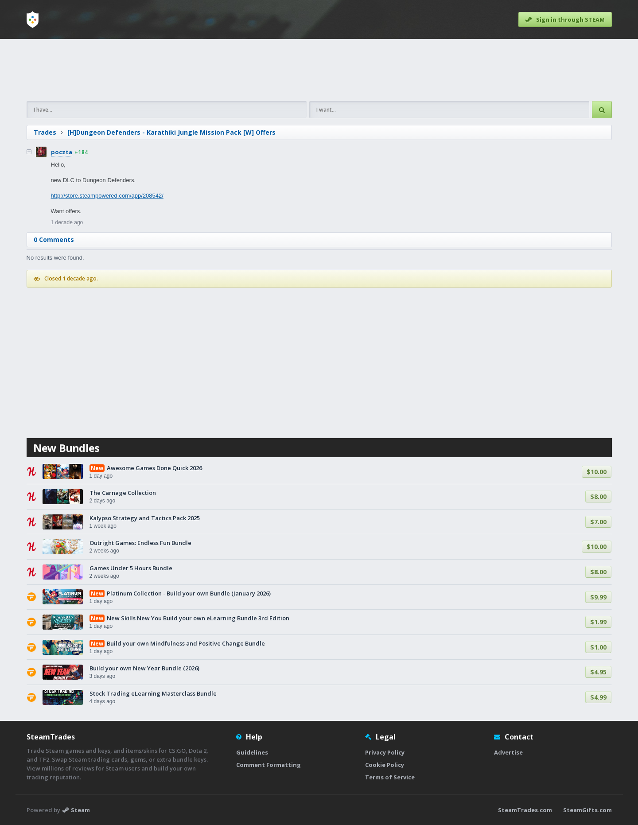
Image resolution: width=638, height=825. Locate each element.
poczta (61, 152)
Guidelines (252, 752)
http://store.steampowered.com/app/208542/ (107, 195)
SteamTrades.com (525, 810)
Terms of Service (390, 777)
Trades (45, 132)
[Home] (33, 19)
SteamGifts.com (587, 810)
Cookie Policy (384, 765)
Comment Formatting (268, 765)
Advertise (508, 752)
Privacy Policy (385, 752)
